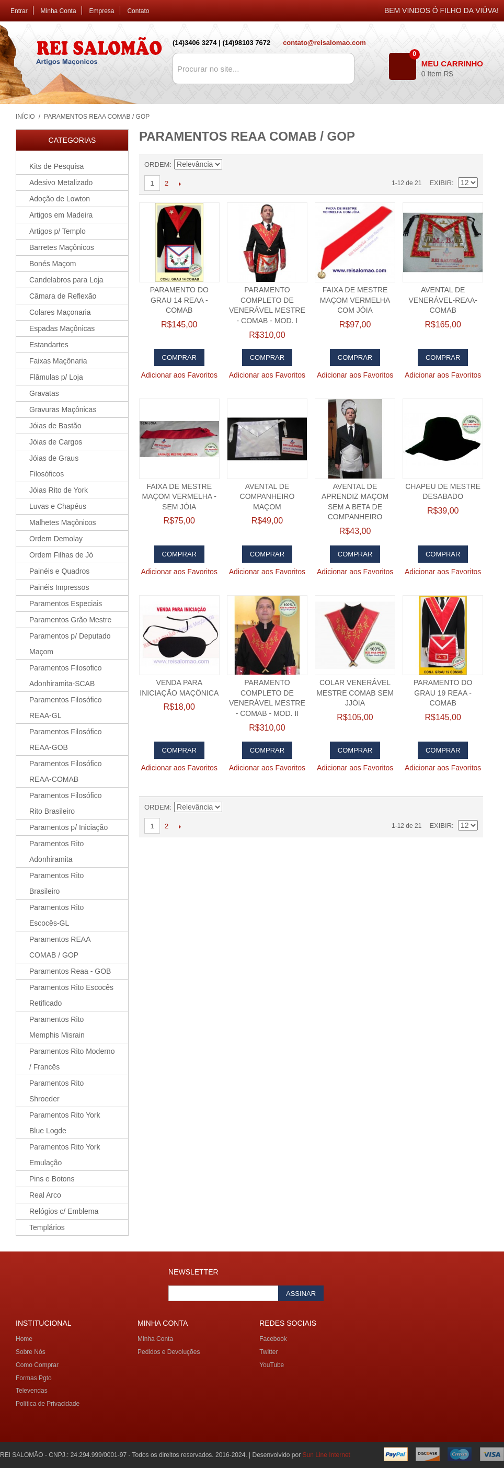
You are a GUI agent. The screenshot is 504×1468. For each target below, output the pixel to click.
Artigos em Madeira (61, 215)
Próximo (179, 183)
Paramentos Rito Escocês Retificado (71, 995)
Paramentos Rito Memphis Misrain (57, 1027)
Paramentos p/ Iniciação (68, 827)
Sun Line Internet (326, 1455)
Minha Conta (58, 11)
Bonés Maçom (52, 263)
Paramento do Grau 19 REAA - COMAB (443, 692)
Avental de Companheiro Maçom (267, 496)
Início (25, 116)
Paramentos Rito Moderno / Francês (71, 1059)
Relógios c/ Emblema (63, 1211)
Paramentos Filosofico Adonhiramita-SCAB (65, 676)
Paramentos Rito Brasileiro (56, 883)
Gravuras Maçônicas (62, 409)
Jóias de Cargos (55, 442)
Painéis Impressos (59, 587)
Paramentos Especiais (65, 603)
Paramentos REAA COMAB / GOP (60, 947)
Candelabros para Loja (66, 280)
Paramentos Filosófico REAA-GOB (65, 739)
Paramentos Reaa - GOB (70, 971)
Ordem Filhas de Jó (61, 555)
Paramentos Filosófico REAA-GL (65, 708)
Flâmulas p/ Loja (56, 377)
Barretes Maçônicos (61, 247)
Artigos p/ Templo (57, 231)
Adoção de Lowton (59, 199)
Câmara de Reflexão (62, 296)
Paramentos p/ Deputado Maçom (70, 644)
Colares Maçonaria (60, 312)
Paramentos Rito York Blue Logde (64, 1123)
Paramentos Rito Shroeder (56, 1091)
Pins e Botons (51, 1179)
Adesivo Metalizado (61, 182)
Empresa (101, 11)
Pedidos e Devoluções (169, 1352)
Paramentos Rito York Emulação (64, 1155)
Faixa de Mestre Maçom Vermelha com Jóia (355, 300)
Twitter (268, 1352)
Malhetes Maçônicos (62, 522)
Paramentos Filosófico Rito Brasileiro (65, 803)
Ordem (156, 164)
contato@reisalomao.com (324, 43)
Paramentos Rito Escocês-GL (56, 915)
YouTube (271, 1365)
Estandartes (48, 344)
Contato (138, 11)
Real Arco (45, 1195)
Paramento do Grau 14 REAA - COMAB (179, 300)
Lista (470, 165)
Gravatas (44, 393)
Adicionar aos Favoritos (179, 375)
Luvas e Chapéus (57, 506)
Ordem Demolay (56, 538)
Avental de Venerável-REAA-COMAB (442, 300)
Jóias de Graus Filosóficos (53, 466)
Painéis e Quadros (59, 571)
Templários (47, 1227)
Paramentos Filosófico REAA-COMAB (65, 771)
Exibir (440, 183)
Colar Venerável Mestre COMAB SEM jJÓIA (355, 692)
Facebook (273, 1338)
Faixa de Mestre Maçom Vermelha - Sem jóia (179, 496)
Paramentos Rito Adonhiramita (56, 851)
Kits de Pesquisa (56, 166)
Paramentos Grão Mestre (70, 620)
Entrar (19, 11)
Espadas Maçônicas (62, 328)
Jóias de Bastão (55, 426)
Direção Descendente (231, 165)
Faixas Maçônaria (58, 361)
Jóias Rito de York (58, 490)
